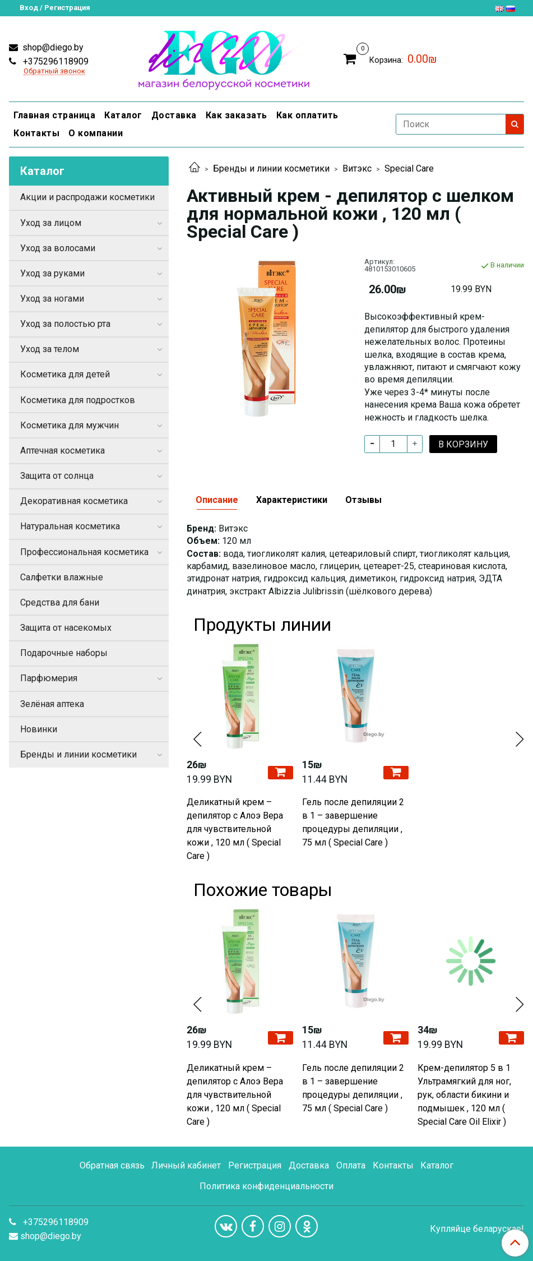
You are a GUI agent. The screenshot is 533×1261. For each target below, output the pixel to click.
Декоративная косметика (74, 501)
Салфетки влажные (61, 577)
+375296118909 (55, 61)
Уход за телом (49, 349)
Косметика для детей (65, 374)
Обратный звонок (54, 71)
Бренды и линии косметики (271, 168)
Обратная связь (112, 1165)
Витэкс (357, 168)
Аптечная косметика (62, 450)
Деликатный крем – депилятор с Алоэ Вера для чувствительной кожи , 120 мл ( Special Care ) (235, 829)
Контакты (36, 133)
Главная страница (54, 115)
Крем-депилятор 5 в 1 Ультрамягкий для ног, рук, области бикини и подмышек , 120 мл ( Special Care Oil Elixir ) (464, 1095)
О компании (95, 133)
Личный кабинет (186, 1165)
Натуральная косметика (70, 526)
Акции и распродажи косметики (87, 197)
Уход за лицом (50, 223)
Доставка (174, 115)
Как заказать (236, 115)
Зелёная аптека (52, 704)
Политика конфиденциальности (266, 1186)
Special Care (409, 168)
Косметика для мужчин (69, 425)
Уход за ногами (52, 298)
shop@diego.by (52, 47)
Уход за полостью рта (65, 323)
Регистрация (254, 1165)
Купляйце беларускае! (477, 1229)
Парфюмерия (48, 678)
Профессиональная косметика (84, 552)
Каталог (123, 115)
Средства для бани (59, 602)
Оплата (350, 1165)
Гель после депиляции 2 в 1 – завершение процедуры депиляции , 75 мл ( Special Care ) (353, 822)
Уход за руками (52, 273)
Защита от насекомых (66, 627)
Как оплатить (307, 115)
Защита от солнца (57, 475)
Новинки (38, 729)
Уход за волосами (57, 248)
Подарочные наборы (64, 653)
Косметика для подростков (77, 400)
